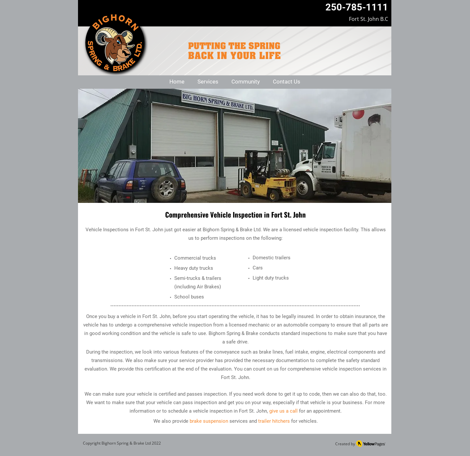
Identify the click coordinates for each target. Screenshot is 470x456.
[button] (208, 81)
